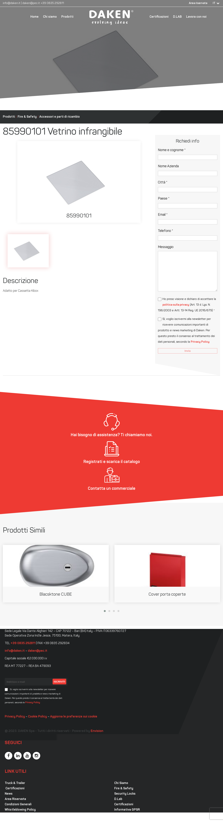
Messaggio (165, 247)
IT (214, 3)
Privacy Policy (200, 342)
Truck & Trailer (15, 783)
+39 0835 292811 (52, 3)
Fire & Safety (27, 116)
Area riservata (198, 3)
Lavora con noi (196, 16)
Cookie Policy (37, 716)
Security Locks (125, 793)
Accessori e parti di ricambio (59, 116)
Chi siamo (50, 16)
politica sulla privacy (175, 305)
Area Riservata (15, 799)
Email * (163, 215)
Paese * (163, 199)
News (9, 793)
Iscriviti (59, 681)
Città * (162, 182)
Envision (97, 731)
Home (34, 16)
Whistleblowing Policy (20, 809)
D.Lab (118, 799)
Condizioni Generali (18, 804)
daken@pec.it (31, 3)
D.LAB (177, 16)
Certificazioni (159, 16)
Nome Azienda (168, 166)
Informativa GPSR (127, 809)
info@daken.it (11, 3)
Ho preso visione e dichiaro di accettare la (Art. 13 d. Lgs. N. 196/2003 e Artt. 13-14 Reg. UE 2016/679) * (187, 305)
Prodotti (67, 16)
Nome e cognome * (172, 150)
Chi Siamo (121, 783)
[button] (104, 611)
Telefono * (165, 231)
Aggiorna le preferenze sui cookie (73, 716)
